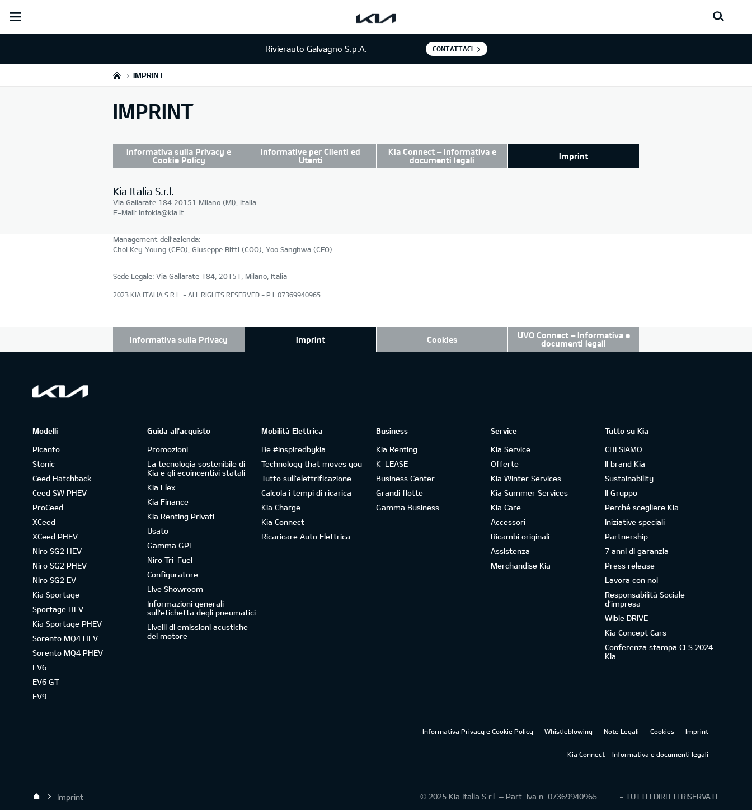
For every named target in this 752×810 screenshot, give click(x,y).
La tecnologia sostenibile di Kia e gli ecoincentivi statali (196, 468)
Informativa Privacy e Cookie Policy (477, 731)
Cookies (442, 339)
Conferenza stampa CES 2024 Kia (659, 651)
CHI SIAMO (623, 449)
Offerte (505, 463)
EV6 (39, 667)
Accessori (508, 522)
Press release (630, 565)
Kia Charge (280, 507)
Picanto (46, 449)
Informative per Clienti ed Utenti (310, 155)
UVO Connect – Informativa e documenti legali (574, 339)
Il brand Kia (625, 463)
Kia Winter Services (526, 478)
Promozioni (167, 449)
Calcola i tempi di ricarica (306, 493)
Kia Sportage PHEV (67, 623)
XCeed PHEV (55, 536)
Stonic (43, 463)
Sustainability (629, 478)
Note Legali (621, 731)
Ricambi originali (520, 536)
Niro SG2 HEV (57, 551)
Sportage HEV (57, 609)
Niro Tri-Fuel (169, 560)
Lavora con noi (631, 580)
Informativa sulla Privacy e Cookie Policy (178, 155)
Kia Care (506, 507)
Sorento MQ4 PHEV (67, 652)
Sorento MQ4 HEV (65, 638)
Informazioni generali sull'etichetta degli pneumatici (201, 608)
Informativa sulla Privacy (179, 339)
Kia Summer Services (529, 493)
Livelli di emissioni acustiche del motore (197, 631)
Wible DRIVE (626, 618)
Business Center (405, 478)
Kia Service (510, 449)
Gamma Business (407, 507)
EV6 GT (45, 681)
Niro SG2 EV (54, 580)
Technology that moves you (311, 463)
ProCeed (47, 507)
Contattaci (453, 49)
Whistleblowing (568, 731)
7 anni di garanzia (637, 551)
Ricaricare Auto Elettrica (305, 536)
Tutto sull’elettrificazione (306, 478)
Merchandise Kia (521, 565)
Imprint (573, 156)
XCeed (43, 522)
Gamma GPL (170, 545)
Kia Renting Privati (180, 516)
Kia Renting (396, 449)
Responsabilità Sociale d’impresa (645, 599)
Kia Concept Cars (635, 632)
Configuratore (172, 574)
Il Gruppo (621, 493)
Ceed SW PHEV (59, 493)
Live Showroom (175, 589)
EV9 (39, 696)
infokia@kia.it (161, 212)
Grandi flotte (399, 493)
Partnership (626, 536)
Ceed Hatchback (61, 478)
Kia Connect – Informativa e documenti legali (442, 155)
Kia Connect (282, 522)
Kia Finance (168, 501)
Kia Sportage (55, 594)
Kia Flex (161, 487)
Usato (157, 531)
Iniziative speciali (635, 522)
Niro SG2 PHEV (59, 565)
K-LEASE (392, 463)
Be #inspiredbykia (293, 449)
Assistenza (510, 551)
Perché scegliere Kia (642, 507)
